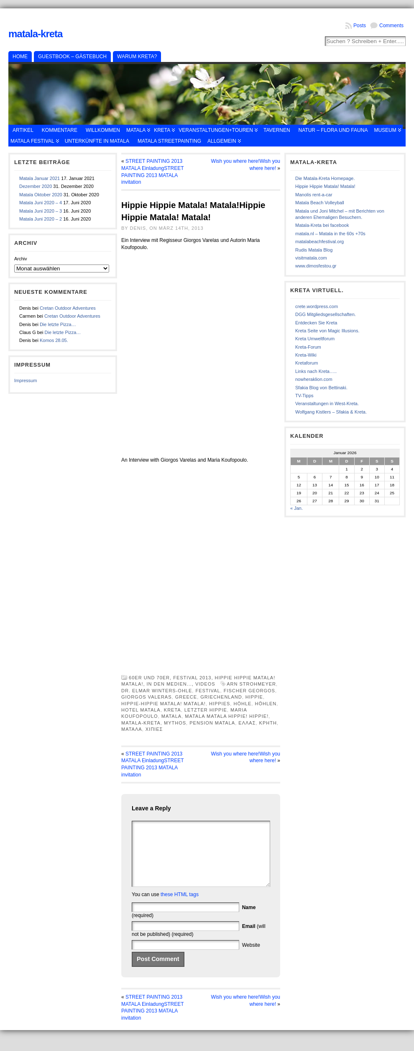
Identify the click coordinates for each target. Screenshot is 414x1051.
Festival (207, 690)
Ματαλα (131, 729)
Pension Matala (212, 722)
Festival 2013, (194, 677)
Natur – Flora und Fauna (333, 130)
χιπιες (154, 729)
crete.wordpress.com (316, 306)
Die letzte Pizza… (58, 324)
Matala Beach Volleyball (319, 202)
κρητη (268, 722)
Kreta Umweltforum (315, 338)
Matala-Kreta (35, 33)
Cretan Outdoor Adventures (68, 308)
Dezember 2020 (35, 186)
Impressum (25, 380)
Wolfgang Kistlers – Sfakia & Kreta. (331, 411)
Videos (205, 683)
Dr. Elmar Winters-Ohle (156, 690)
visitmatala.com (311, 257)
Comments (391, 25)
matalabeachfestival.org (319, 241)
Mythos (175, 722)
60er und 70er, (151, 677)
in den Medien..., (171, 683)
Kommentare (59, 130)
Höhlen (265, 703)
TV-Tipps (304, 395)
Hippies (219, 703)
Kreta (162, 130)
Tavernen (276, 130)
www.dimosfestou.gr (315, 265)
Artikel (23, 130)
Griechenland (221, 696)
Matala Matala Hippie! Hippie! (226, 716)
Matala (136, 130)
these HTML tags (180, 907)
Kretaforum (306, 362)
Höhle (242, 703)
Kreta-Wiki (306, 354)
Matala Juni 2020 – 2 (40, 218)
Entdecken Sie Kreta (316, 322)
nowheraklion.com (313, 379)
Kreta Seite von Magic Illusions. (327, 330)
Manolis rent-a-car (313, 194)
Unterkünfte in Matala (97, 141)
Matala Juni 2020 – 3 (40, 210)
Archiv (20, 258)
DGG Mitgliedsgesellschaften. (325, 314)
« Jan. (296, 508)
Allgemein (221, 141)
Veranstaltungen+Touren (216, 130)
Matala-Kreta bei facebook (322, 225)
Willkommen (103, 130)
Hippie (254, 696)
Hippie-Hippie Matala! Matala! (163, 703)
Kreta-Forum (308, 346)
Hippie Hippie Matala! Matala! (325, 186)
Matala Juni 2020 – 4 (40, 202)
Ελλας (247, 722)
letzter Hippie (205, 709)
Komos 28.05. (54, 340)
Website (251, 958)
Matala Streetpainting (169, 141)
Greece (186, 696)
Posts (359, 25)
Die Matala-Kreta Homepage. (325, 178)
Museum (385, 130)
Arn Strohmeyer (251, 683)
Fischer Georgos (249, 690)
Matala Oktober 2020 (40, 194)
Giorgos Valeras (146, 696)
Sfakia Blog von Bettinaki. (321, 387)
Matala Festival (32, 141)
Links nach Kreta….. (316, 371)
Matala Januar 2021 (39, 178)
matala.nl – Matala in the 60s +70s (330, 233)
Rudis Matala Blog (313, 249)
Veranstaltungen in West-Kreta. (327, 403)
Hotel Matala (141, 709)
